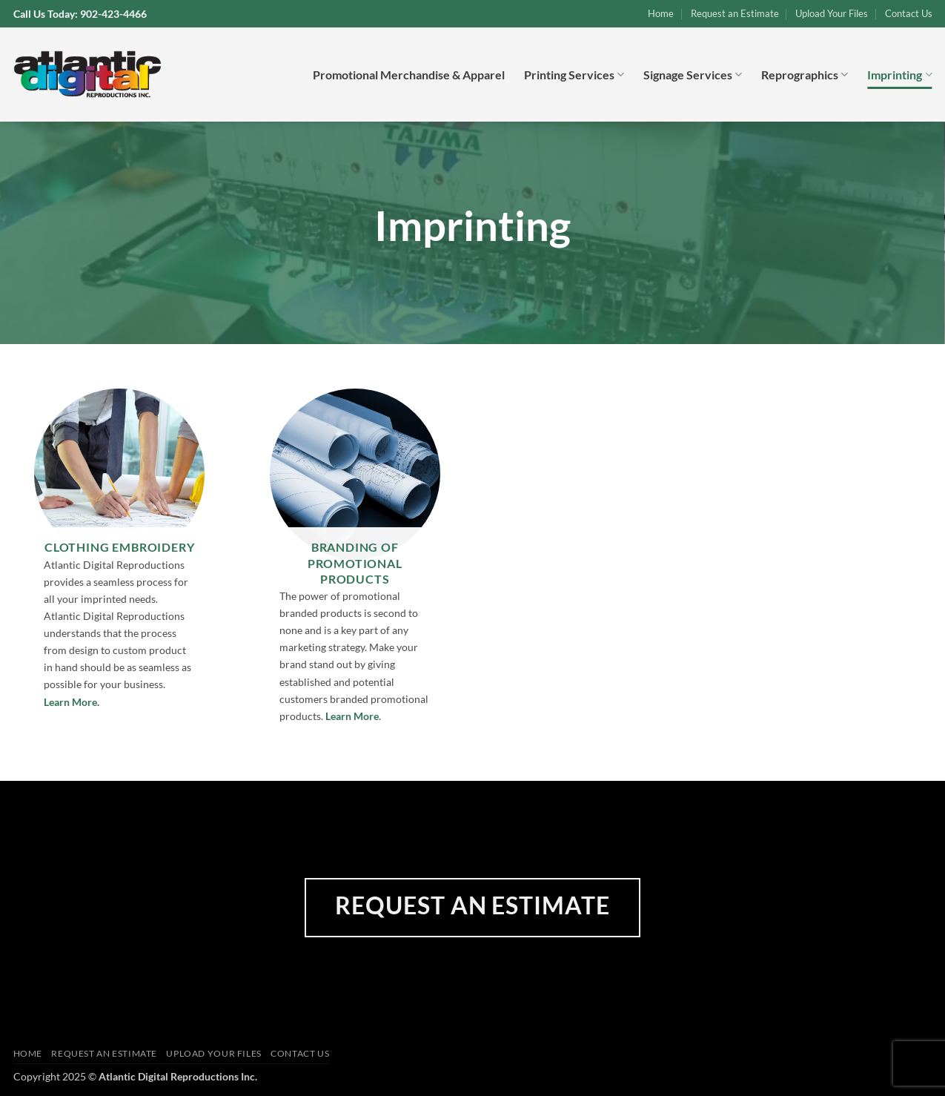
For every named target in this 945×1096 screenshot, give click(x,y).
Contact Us (908, 13)
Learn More (70, 702)
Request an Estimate (735, 13)
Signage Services (692, 74)
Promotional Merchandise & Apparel (409, 74)
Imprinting (899, 74)
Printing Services (574, 74)
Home (661, 13)
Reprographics (804, 74)
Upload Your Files (831, 13)
